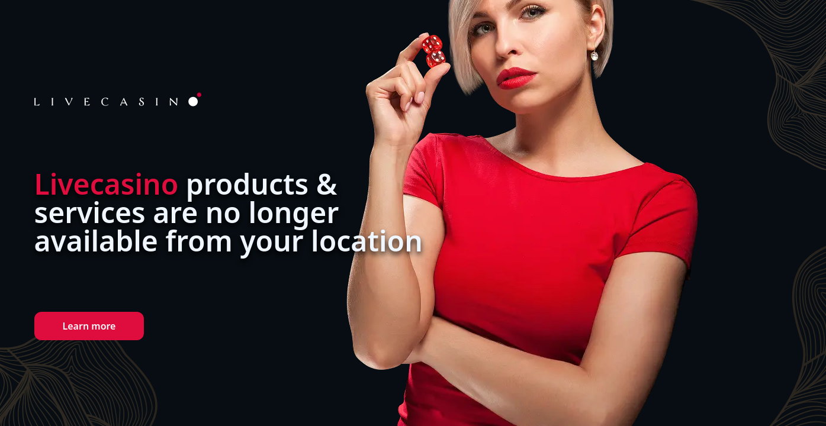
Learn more (89, 326)
